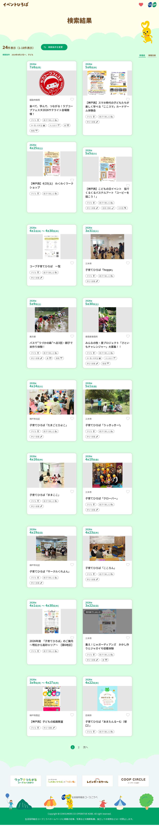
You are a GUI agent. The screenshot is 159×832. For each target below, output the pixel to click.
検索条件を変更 (56, 47)
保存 (72, 99)
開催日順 (152, 55)
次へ (85, 754)
